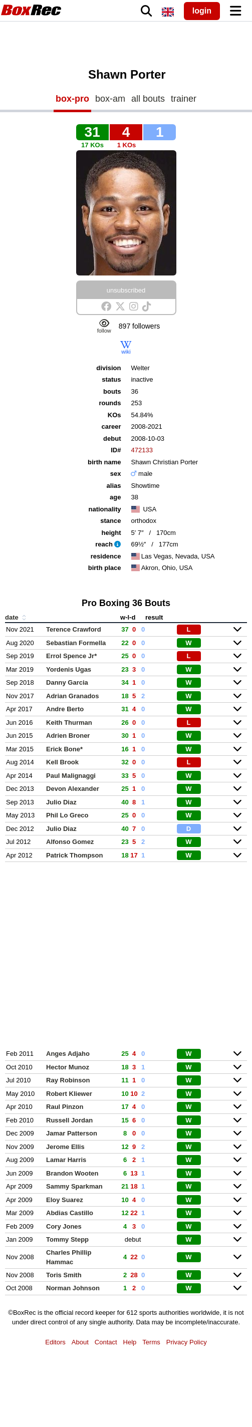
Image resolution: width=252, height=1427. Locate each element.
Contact (106, 1342)
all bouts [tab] (148, 99)
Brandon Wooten (72, 1173)
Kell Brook (62, 762)
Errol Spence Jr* (71, 656)
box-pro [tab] (72, 99)
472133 (141, 450)
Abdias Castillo (69, 1213)
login (201, 11)
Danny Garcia (67, 682)
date (16, 617)
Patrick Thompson (74, 855)
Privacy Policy (186, 1342)
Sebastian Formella (76, 643)
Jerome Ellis (65, 1147)
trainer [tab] (183, 99)
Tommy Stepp (67, 1239)
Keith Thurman (69, 722)
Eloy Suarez (64, 1200)
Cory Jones (64, 1226)
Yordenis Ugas (68, 669)
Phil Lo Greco (67, 815)
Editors (55, 1342)
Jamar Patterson (71, 1133)
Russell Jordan (69, 1120)
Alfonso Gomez (70, 841)
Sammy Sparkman (74, 1186)
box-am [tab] (110, 99)
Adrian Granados (72, 696)
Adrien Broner (68, 735)
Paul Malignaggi (71, 775)
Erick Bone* (64, 749)
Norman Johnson (73, 1288)
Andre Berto (65, 709)
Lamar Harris (66, 1160)
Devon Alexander (72, 788)
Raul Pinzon (64, 1106)
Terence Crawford (73, 629)
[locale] (168, 12)
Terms (151, 1342)
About (80, 1342)
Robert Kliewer (69, 1093)
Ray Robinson (68, 1080)
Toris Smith (64, 1275)
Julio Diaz (61, 802)
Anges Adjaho (68, 1053)
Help (130, 1342)
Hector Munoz (67, 1067)
